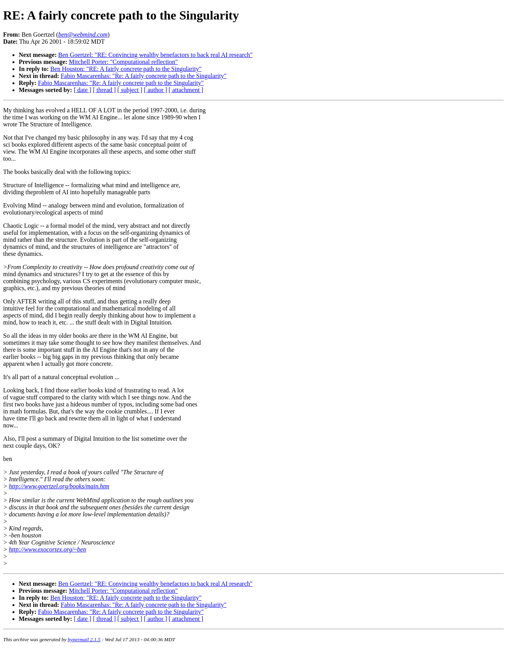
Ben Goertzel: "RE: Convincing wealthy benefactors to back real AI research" (155, 54)
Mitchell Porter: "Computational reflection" (123, 62)
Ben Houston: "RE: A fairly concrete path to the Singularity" (126, 69)
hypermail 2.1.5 (84, 639)
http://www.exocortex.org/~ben (47, 549)
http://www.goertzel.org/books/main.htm (59, 486)
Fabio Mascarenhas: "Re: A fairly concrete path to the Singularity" (144, 76)
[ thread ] (104, 90)
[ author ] (155, 90)
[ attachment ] (185, 90)
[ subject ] (129, 90)
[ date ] (82, 90)
